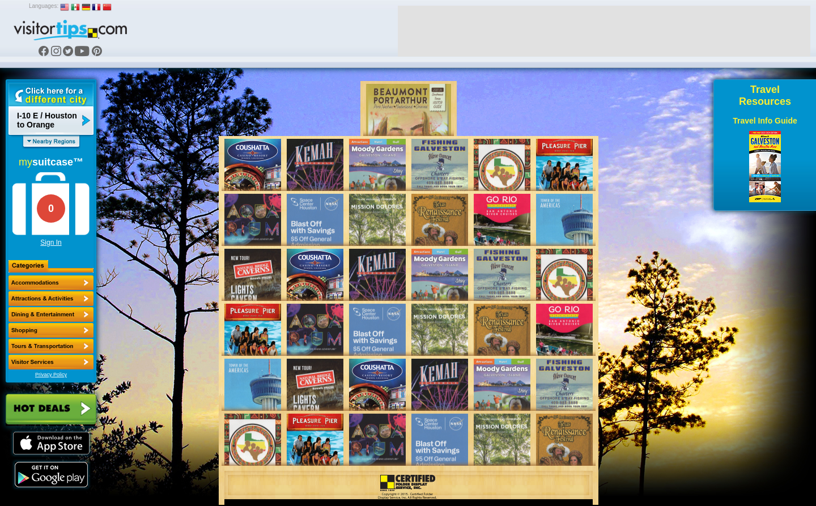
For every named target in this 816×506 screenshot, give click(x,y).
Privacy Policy (51, 374)
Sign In (50, 242)
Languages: (43, 6)
